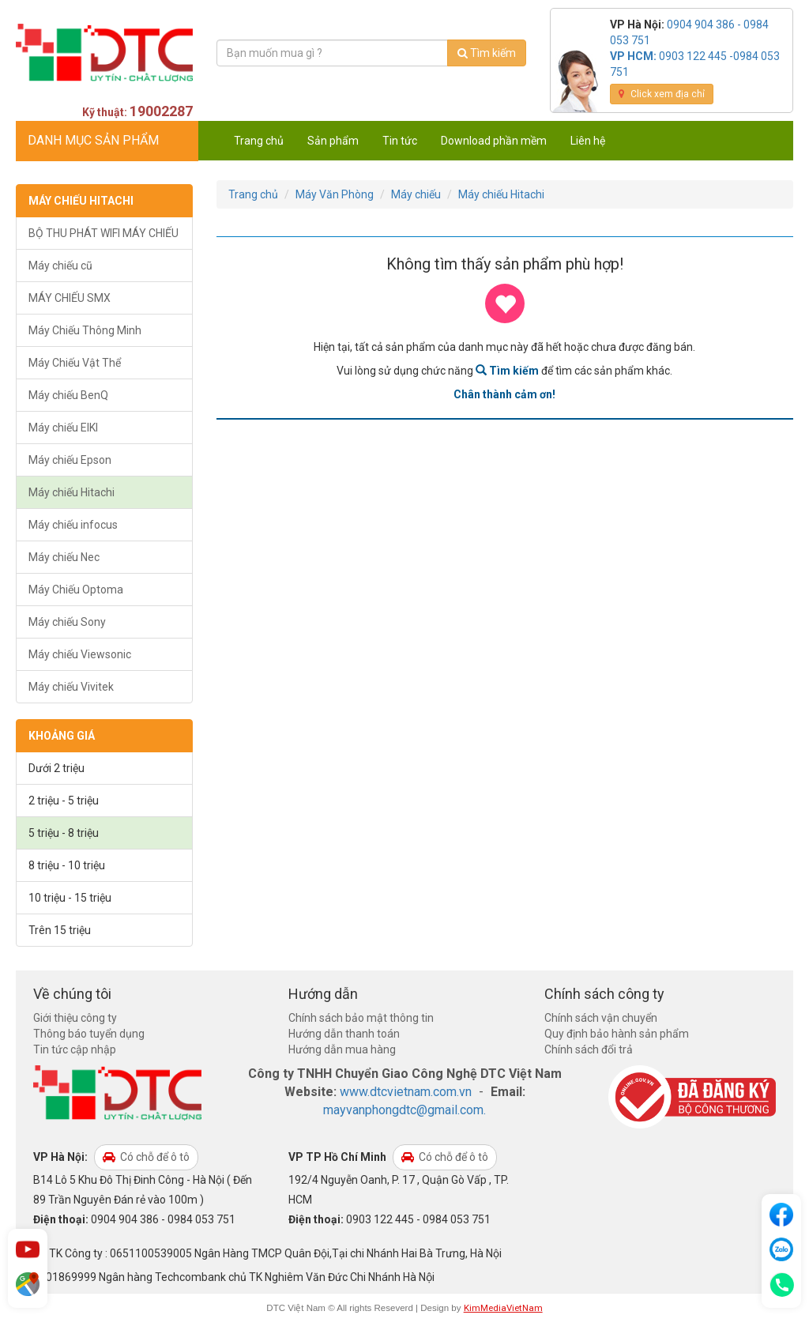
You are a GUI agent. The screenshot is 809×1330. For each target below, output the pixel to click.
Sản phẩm (333, 140)
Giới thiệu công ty (75, 1018)
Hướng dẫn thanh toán (344, 1033)
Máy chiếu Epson (69, 460)
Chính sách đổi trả (588, 1049)
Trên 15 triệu (59, 930)
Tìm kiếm (486, 53)
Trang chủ (259, 140)
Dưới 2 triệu (56, 768)
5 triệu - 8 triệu (63, 833)
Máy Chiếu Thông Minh (84, 330)
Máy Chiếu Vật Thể (74, 362)
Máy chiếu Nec (64, 557)
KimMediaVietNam (503, 1307)
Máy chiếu (416, 194)
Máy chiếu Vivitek (71, 686)
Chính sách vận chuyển (600, 1018)
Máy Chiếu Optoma (75, 589)
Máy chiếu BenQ (68, 395)
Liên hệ (587, 140)
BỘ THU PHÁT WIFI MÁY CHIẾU (103, 233)
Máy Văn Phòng (334, 194)
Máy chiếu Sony (67, 622)
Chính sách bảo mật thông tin (361, 1018)
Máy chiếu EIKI (63, 427)
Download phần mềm (494, 140)
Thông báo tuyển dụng (89, 1033)
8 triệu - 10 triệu (66, 865)
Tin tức (399, 140)
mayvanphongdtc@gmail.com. (404, 1109)
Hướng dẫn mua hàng (342, 1049)
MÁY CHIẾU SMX (69, 298)
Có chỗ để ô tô (146, 1157)
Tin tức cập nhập (74, 1049)
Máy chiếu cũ (60, 265)
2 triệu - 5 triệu (63, 800)
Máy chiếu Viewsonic (79, 654)
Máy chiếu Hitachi (71, 492)
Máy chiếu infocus (73, 524)
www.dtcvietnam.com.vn (406, 1091)
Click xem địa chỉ (662, 94)
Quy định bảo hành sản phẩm (616, 1033)
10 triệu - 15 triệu (69, 897)
